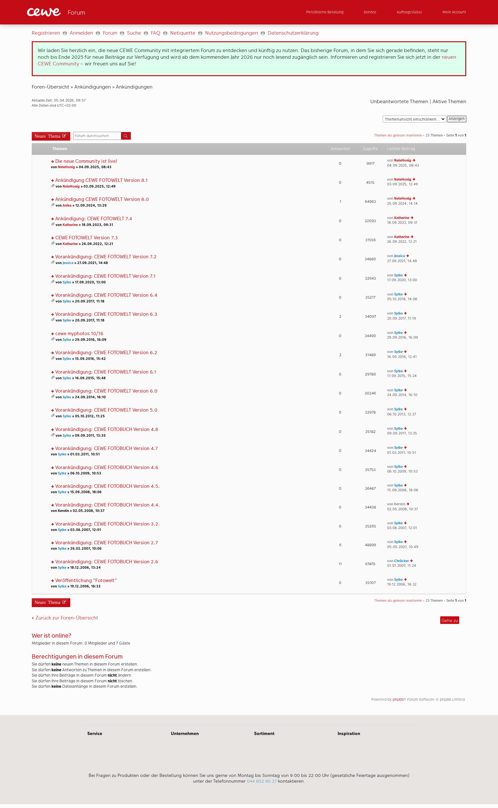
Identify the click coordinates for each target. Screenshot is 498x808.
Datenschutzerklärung (293, 32)
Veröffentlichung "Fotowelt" (86, 581)
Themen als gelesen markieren (398, 135)
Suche (134, 32)
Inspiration (349, 733)
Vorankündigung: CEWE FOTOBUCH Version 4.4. (107, 505)
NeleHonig (66, 167)
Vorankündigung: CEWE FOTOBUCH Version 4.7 (106, 449)
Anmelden (81, 32)
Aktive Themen (449, 101)
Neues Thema (47, 136)
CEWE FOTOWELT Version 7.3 (86, 238)
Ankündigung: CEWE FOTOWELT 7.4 (93, 219)
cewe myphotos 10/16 (79, 334)
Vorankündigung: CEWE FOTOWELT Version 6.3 (106, 314)
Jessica (68, 263)
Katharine (70, 224)
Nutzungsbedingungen (231, 32)
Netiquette (182, 32)
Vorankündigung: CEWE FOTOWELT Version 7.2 (106, 257)
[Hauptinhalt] (249, 370)
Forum (110, 32)
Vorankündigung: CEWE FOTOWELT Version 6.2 (106, 353)
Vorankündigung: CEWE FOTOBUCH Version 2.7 (106, 543)
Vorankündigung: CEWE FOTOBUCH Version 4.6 (106, 468)
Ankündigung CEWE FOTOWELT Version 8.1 (101, 180)
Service (94, 733)
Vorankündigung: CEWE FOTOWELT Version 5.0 (106, 410)
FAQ (155, 32)
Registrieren (46, 32)
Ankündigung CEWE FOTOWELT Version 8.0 (102, 199)
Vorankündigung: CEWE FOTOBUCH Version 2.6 (106, 562)
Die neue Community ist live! (86, 161)
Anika (67, 205)
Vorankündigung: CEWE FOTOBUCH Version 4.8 (106, 430)
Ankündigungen (92, 86)
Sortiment (264, 733)
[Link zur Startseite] (89, 12)
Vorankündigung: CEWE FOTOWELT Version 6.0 (106, 391)
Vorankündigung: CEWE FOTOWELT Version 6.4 (106, 295)
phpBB (398, 699)
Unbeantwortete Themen (399, 101)
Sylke (67, 282)
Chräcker (401, 561)
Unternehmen (185, 733)
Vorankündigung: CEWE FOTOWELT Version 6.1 (105, 372)
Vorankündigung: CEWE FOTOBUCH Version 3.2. (107, 524)
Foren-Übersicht (50, 86)
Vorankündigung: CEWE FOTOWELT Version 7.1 (105, 276)
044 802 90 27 (262, 781)
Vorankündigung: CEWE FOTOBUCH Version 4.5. (107, 486)
